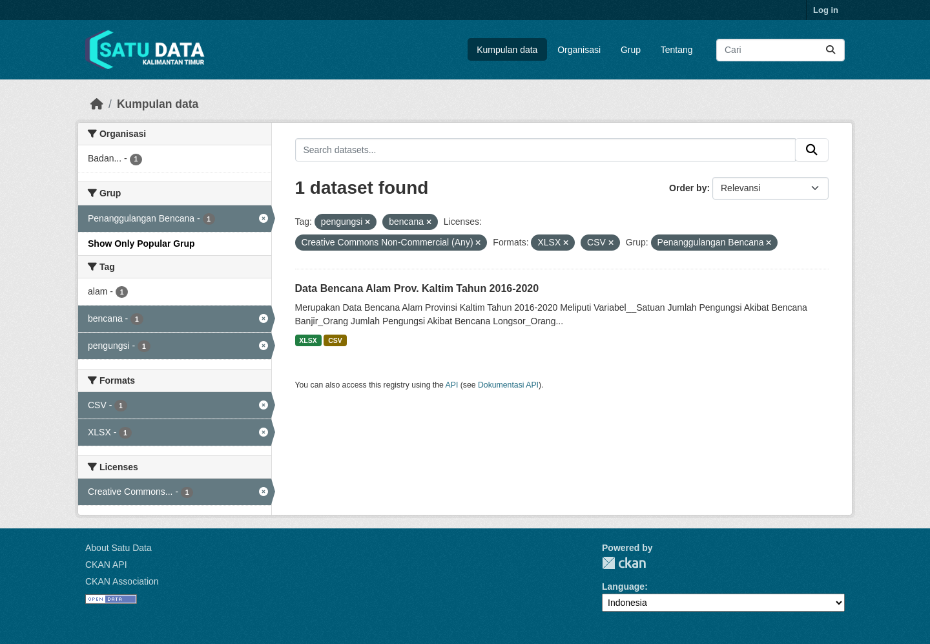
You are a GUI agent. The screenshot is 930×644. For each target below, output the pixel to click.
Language (623, 586)
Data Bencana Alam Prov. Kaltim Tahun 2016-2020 (417, 288)
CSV (335, 340)
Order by (688, 188)
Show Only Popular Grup (141, 243)
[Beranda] (96, 104)
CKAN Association (122, 581)
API (452, 385)
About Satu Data (118, 548)
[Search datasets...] (780, 50)
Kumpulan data (507, 50)
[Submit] (830, 50)
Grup (631, 50)
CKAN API (106, 564)
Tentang (677, 50)
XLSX (307, 340)
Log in (825, 10)
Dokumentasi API (508, 385)
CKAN (624, 563)
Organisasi (579, 50)
